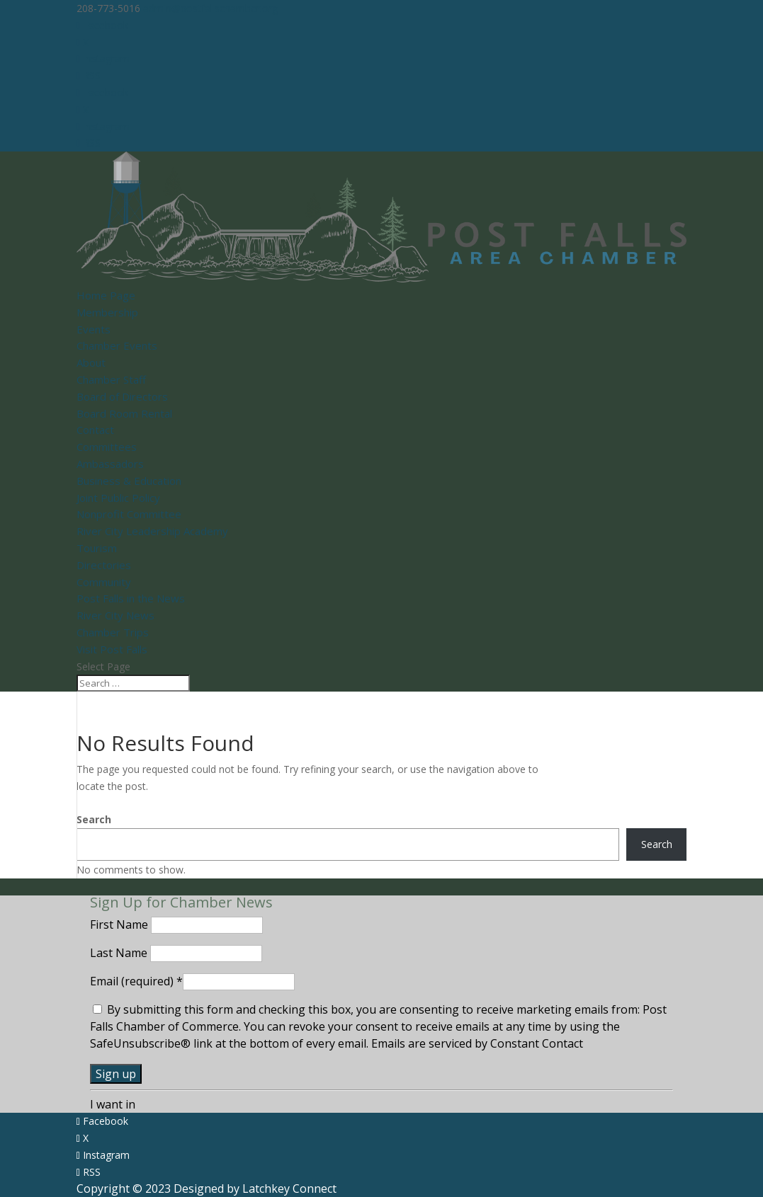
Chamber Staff (111, 379)
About (91, 362)
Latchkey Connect (289, 1188)
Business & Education (129, 481)
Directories (104, 565)
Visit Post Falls (112, 649)
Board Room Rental (124, 413)
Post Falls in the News (131, 598)
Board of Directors (122, 396)
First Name (120, 924)
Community (104, 582)
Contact (95, 430)
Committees (107, 447)
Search (94, 819)
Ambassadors (110, 464)
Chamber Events (117, 345)
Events (94, 329)
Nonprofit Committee (129, 514)
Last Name (120, 953)
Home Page (106, 295)
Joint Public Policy (118, 498)
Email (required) (136, 981)
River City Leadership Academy (152, 531)
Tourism (97, 548)
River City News (115, 615)
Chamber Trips (113, 632)
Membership (107, 312)
